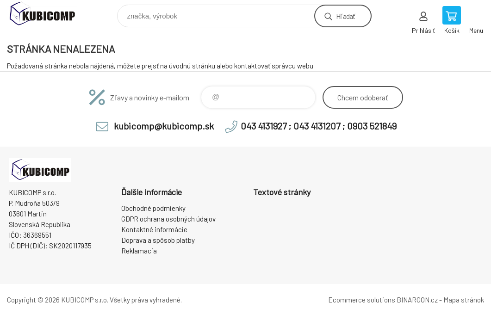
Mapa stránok (463, 300)
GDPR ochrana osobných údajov (168, 219)
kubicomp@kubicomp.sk (164, 125)
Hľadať (345, 16)
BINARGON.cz (417, 300)
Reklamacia (139, 251)
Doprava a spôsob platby (158, 240)
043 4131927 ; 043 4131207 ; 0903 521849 (319, 125)
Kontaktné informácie (154, 229)
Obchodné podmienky (153, 208)
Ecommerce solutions (361, 300)
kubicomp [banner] (48, 13)
